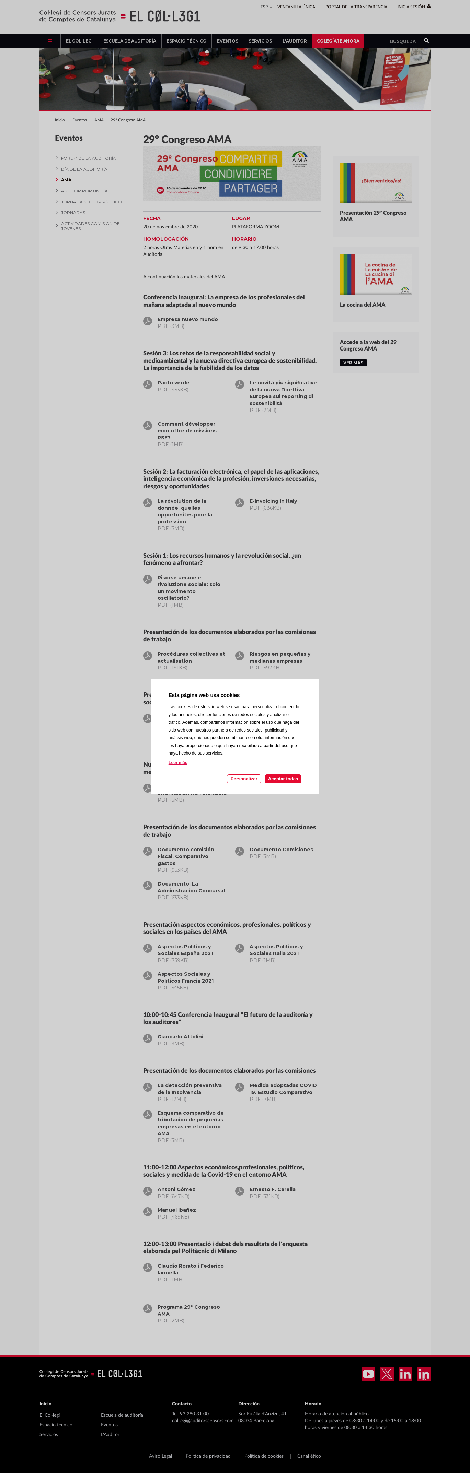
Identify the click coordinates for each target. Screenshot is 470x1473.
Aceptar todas (283, 778)
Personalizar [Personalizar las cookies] (244, 778)
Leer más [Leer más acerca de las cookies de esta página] (178, 762)
